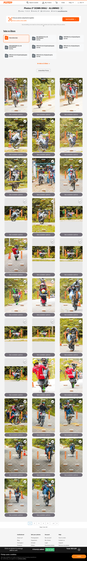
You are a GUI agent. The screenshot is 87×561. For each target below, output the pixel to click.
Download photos (49, 545)
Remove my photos (64, 545)
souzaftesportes (62, 11)
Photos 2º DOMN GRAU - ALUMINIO (41, 8)
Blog (18, 540)
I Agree (79, 556)
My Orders (46, 3)
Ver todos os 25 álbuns (43, 63)
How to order (62, 537)
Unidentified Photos (43, 70)
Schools (33, 542)
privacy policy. (22, 558)
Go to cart (49, 550)
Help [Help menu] (71, 2)
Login (46, 542)
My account (48, 537)
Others (33, 545)
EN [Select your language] (81, 2)
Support (61, 542)
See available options (16, 114)
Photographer (35, 537)
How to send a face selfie (20, 20)
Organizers (34, 540)
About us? (20, 537)
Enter (63, 2)
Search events (32, 3)
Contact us (62, 540)
